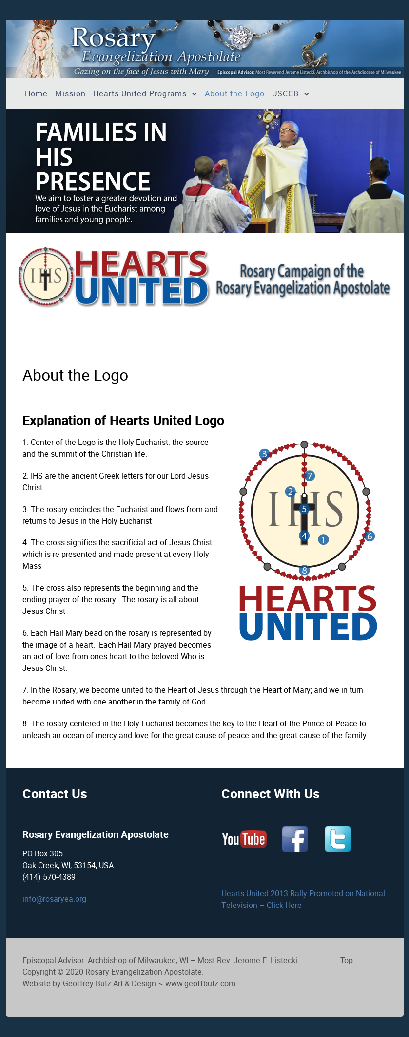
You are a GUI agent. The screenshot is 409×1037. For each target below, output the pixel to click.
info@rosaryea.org (54, 899)
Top (346, 960)
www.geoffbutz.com (200, 983)
